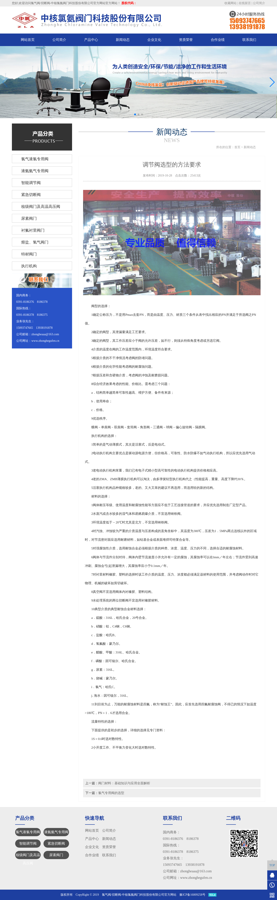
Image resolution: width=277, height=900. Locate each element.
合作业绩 (218, 40)
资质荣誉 (186, 40)
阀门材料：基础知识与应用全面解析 (124, 783)
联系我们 (249, 40)
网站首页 (28, 40)
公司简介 (259, 3)
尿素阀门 (56, 855)
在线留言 (245, 3)
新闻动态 (123, 40)
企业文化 (154, 40)
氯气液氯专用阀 (28, 832)
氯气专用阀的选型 (111, 793)
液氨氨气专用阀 (56, 832)
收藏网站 (230, 3)
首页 (237, 147)
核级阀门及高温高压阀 (28, 856)
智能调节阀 (28, 843)
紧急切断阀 (56, 843)
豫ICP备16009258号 (192, 894)
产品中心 (91, 40)
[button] (135, 114)
